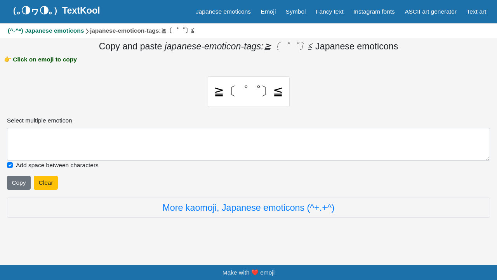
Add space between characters (57, 165)
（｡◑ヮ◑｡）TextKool (54, 10)
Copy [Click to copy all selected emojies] (19, 182)
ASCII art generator (431, 11)
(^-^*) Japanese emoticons (46, 30)
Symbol (296, 11)
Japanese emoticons (223, 11)
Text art (476, 11)
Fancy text (330, 11)
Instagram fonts (374, 11)
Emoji (268, 11)
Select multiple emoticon (39, 120)
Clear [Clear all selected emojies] (46, 182)
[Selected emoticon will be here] (248, 144)
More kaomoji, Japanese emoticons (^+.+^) (248, 208)
